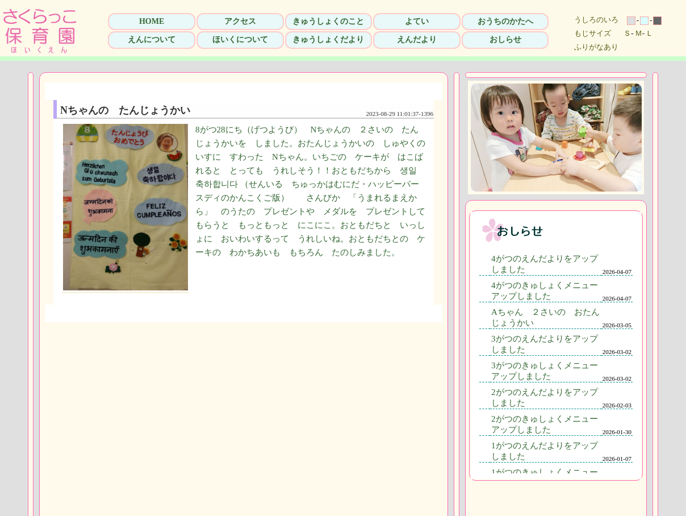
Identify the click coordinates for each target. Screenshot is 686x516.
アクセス (240, 21)
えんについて (151, 39)
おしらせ (505, 39)
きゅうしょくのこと (328, 21)
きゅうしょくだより (328, 39)
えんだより (417, 39)
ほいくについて (240, 39)
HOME (151, 21)
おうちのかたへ (505, 21)
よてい (417, 21)
